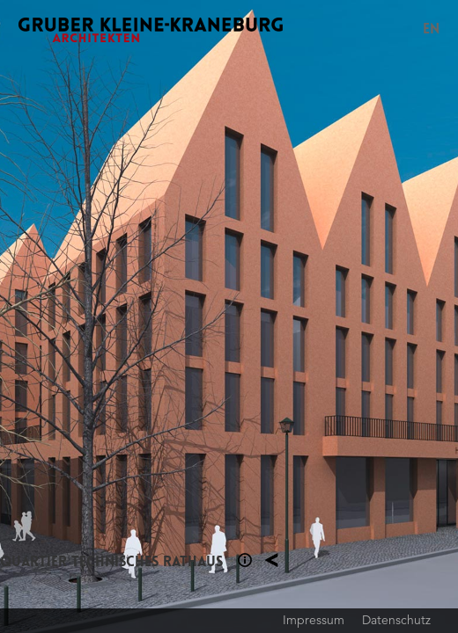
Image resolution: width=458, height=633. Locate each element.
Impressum (313, 620)
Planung (271, 560)
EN (431, 28)
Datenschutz (396, 620)
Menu (401, 30)
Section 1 (245, 560)
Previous (114, 316)
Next (343, 316)
